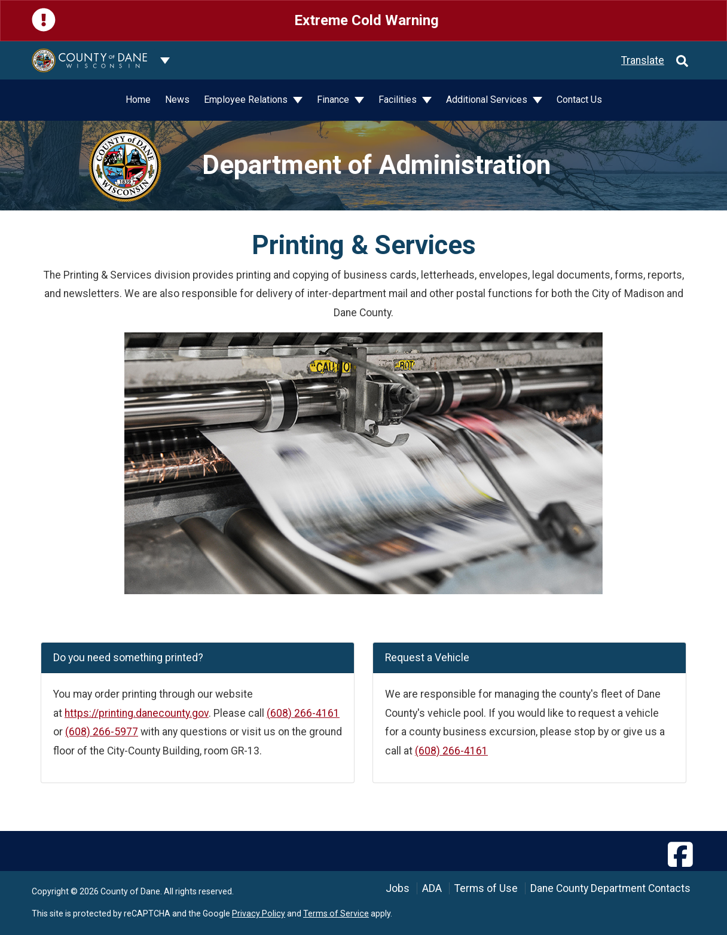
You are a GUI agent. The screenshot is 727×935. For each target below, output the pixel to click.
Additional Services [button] (488, 99)
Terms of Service (336, 913)
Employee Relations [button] (247, 99)
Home (138, 99)
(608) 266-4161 (303, 713)
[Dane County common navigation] (165, 60)
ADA (432, 888)
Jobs (398, 888)
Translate (642, 60)
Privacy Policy (258, 913)
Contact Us (579, 99)
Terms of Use (486, 888)
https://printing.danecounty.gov (137, 713)
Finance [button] (334, 99)
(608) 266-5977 (101, 732)
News (177, 99)
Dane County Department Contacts (610, 888)
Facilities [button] (398, 99)
